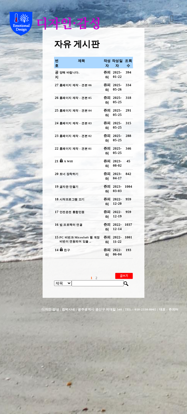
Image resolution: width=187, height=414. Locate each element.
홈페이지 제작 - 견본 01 (78, 183)
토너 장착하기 (70, 218)
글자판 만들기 (70, 236)
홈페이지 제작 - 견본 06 (78, 95)
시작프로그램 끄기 (74, 253)
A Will (69, 200)
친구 (67, 323)
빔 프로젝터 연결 (72, 288)
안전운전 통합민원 (74, 271)
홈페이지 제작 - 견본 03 (78, 148)
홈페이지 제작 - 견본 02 (78, 165)
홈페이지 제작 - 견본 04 (78, 130)
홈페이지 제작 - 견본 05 (78, 112)
